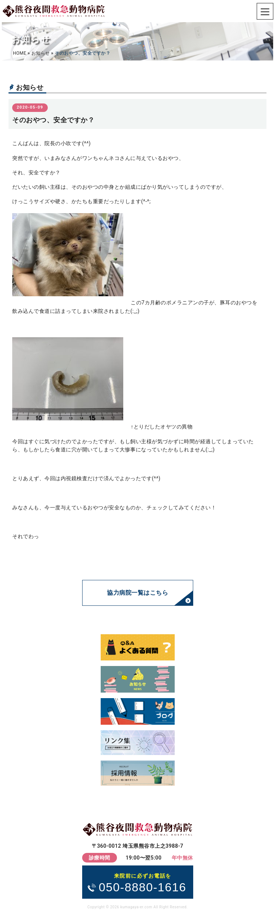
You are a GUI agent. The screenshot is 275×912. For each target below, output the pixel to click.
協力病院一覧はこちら (137, 592)
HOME (19, 53)
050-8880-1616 (143, 882)
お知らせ (40, 53)
